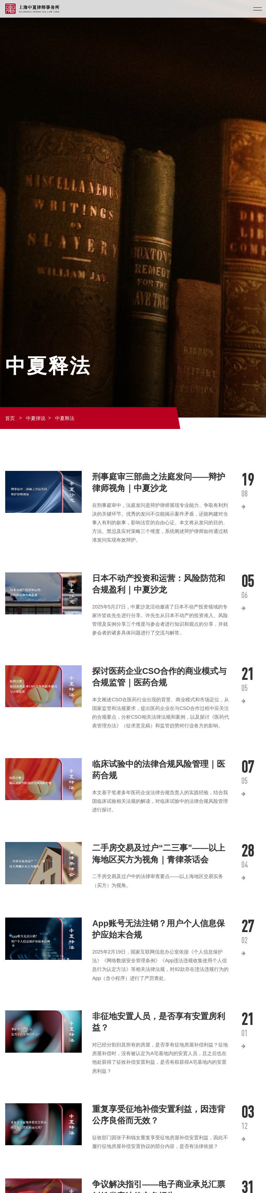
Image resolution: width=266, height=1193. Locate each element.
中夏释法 (64, 418)
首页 (10, 418)
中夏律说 (35, 418)
